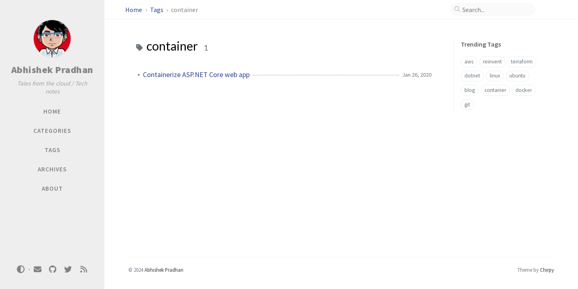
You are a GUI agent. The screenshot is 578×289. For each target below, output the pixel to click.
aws (468, 61)
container (495, 90)
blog (469, 90)
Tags (157, 10)
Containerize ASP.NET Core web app (196, 74)
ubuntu (517, 75)
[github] (52, 269)
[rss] (83, 269)
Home (134, 10)
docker (523, 90)
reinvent (492, 61)
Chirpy (547, 270)
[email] (37, 269)
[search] (495, 10)
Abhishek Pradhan (52, 69)
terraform (522, 61)
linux (495, 75)
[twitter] (68, 269)
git (467, 104)
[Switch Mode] (20, 269)
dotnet (472, 75)
